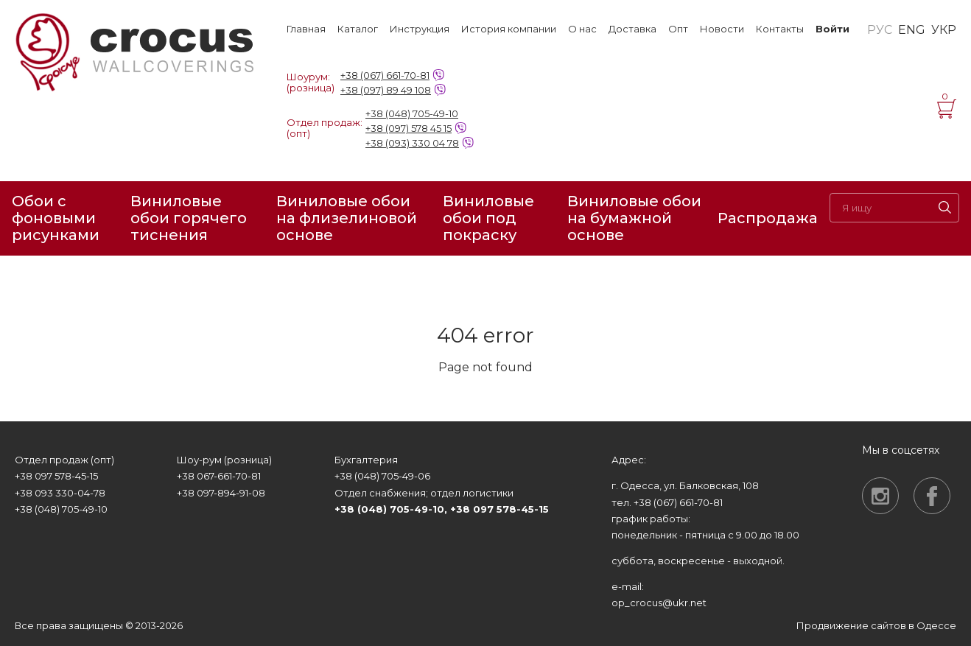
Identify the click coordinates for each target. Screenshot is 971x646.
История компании (508, 29)
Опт (678, 29)
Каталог (357, 29)
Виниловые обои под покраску (488, 218)
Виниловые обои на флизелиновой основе (346, 218)
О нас (582, 29)
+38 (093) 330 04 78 (412, 143)
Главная (306, 29)
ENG (911, 30)
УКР (943, 30)
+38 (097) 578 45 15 (408, 128)
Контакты (780, 29)
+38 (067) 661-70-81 (385, 75)
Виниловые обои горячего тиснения (188, 218)
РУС (879, 30)
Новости (722, 29)
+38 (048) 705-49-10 (411, 113)
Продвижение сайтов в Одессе (876, 625)
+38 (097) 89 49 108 (385, 90)
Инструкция (419, 29)
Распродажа (768, 218)
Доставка (632, 29)
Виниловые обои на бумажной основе (634, 218)
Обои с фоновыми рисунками (55, 218)
